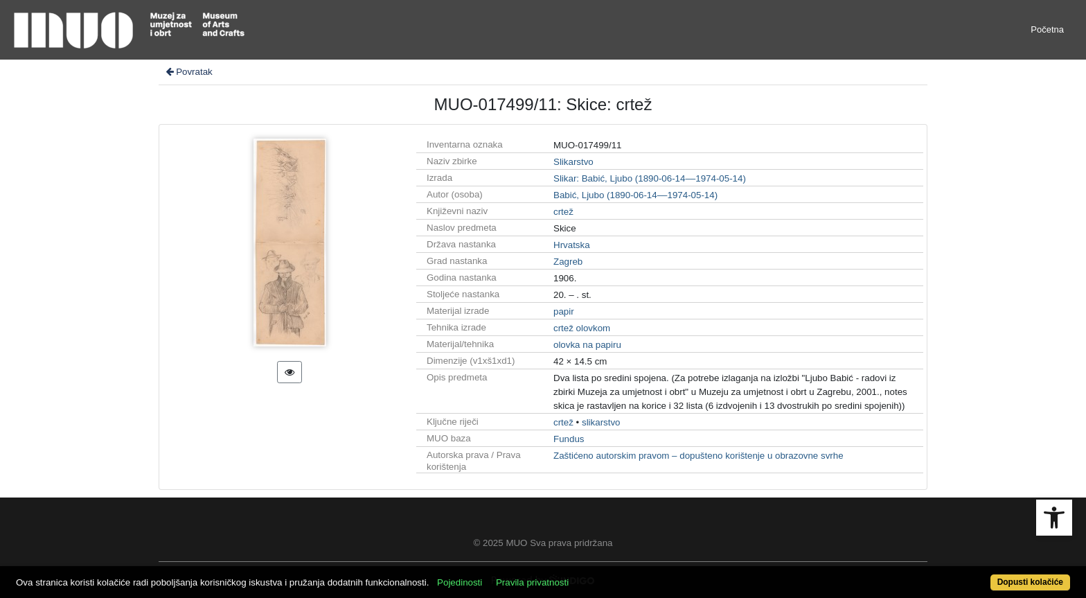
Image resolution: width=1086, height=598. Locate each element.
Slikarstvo (573, 162)
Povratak (188, 72)
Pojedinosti (459, 582)
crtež (563, 211)
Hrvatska (571, 245)
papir (563, 311)
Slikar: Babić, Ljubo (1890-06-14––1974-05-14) (649, 178)
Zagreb (567, 261)
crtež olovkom (581, 328)
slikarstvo (601, 422)
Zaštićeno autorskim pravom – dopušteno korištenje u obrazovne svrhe (698, 455)
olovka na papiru (587, 345)
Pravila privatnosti (532, 582)
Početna (1047, 29)
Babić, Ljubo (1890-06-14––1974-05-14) (635, 195)
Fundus (568, 439)
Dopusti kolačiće (1030, 582)
